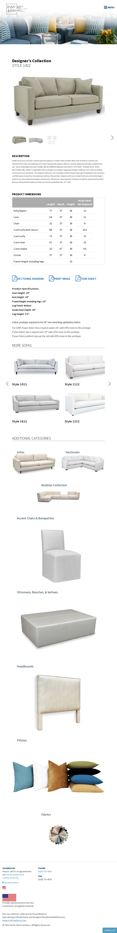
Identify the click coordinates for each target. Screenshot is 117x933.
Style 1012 (19, 384)
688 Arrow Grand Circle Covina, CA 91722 (16, 878)
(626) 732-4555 (45, 871)
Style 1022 (19, 421)
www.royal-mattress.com (14, 920)
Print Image (59, 279)
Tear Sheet (86, 279)
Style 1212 (72, 421)
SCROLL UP (110, 930)
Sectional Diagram (28, 279)
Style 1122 (72, 384)
